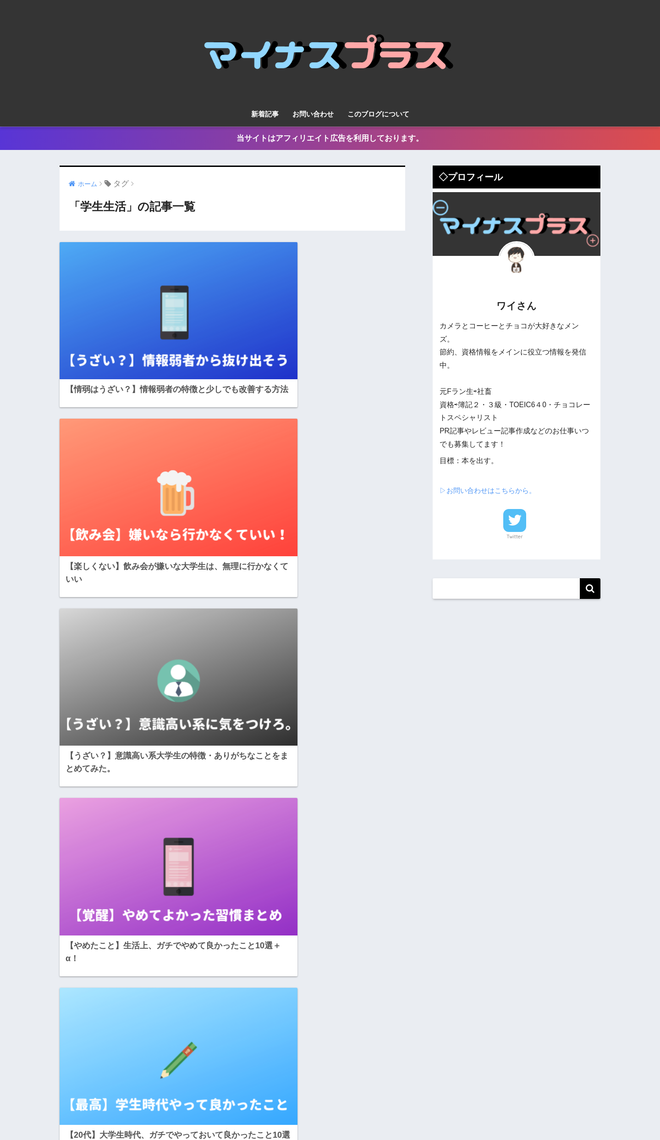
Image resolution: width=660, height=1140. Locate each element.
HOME (330, 1094)
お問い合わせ (313, 114)
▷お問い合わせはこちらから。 (491, 490)
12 (266, 868)
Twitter (514, 536)
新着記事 (265, 114)
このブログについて (378, 114)
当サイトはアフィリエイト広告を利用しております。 (330, 138)
